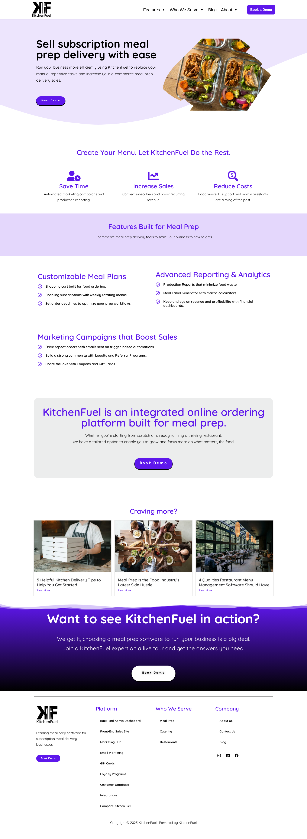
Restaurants (168, 743)
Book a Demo (261, 10)
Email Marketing (111, 753)
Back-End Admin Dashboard (120, 721)
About (229, 9)
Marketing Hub (110, 743)
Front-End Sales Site (114, 732)
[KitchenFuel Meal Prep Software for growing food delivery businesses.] (41, 10)
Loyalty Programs (113, 775)
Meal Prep (167, 721)
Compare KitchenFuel (115, 807)
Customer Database (114, 785)
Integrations (108, 796)
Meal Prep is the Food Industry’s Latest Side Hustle (149, 583)
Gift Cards (107, 764)
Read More (43, 590)
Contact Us (227, 732)
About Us (226, 721)
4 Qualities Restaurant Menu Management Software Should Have (234, 583)
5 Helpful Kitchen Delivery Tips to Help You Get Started (69, 583)
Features (154, 9)
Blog (212, 9)
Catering (166, 732)
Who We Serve (187, 9)
